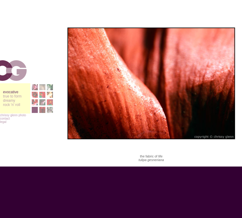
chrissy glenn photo (13, 115)
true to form (12, 96)
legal (3, 122)
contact (5, 118)
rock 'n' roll (11, 105)
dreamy (9, 100)
